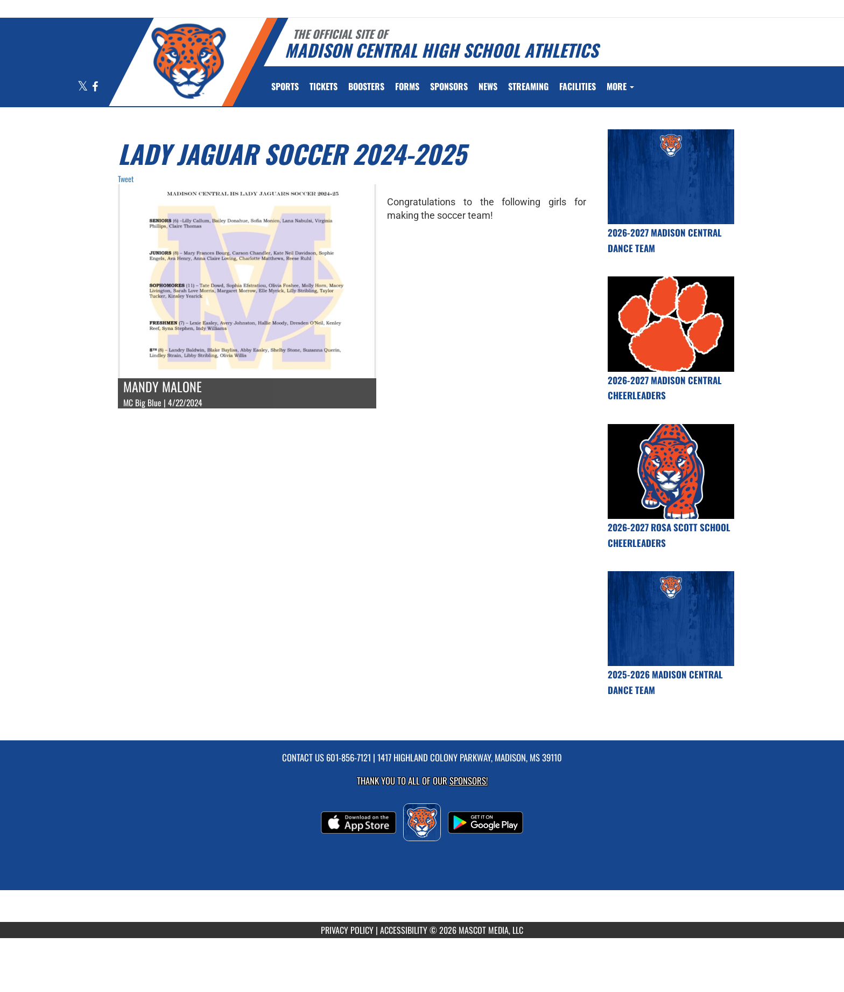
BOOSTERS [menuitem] (366, 86)
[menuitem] (323, 86)
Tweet (125, 178)
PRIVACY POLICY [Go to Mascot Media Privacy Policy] (347, 930)
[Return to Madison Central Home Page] (188, 61)
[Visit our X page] (83, 87)
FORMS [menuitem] (407, 86)
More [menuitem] (620, 86)
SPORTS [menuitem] (285, 86)
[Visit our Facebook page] (95, 87)
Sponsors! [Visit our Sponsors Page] (468, 780)
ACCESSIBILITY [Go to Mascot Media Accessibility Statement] (403, 930)
